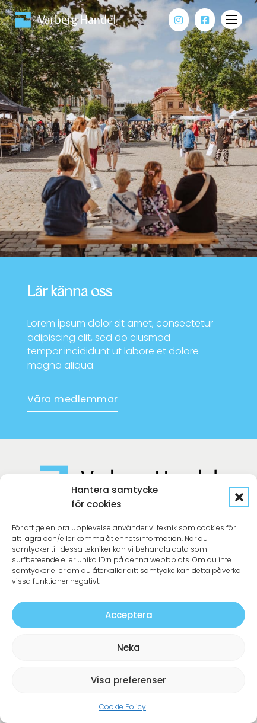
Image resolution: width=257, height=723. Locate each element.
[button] (239, 497)
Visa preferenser (128, 680)
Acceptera (129, 615)
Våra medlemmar (72, 399)
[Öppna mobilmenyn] (231, 19)
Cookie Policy (122, 707)
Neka (128, 647)
